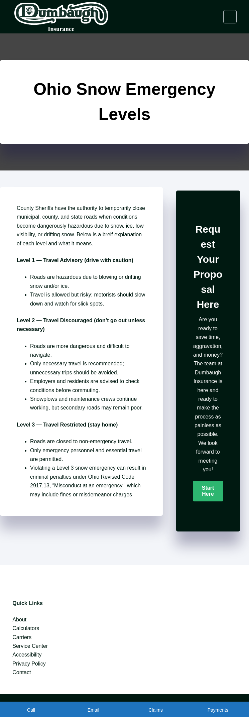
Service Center (30, 646)
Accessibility (26, 655)
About (19, 619)
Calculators (25, 628)
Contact (21, 672)
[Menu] (230, 16)
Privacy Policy (29, 664)
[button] (208, 491)
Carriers (21, 637)
